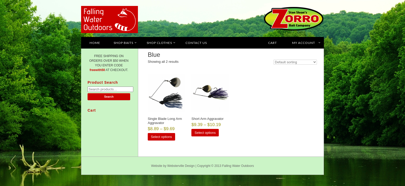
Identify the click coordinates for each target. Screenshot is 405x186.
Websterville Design (181, 166)
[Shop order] (295, 62)
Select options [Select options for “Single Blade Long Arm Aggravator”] (161, 137)
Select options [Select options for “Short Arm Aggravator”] (205, 133)
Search (109, 96)
